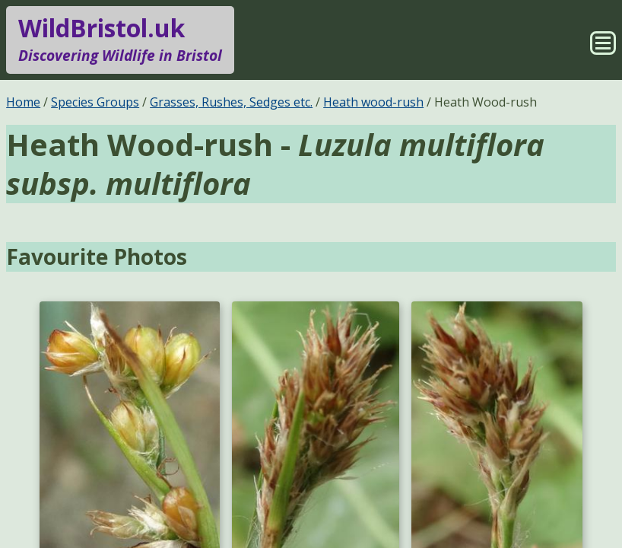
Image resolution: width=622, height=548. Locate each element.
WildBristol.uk (120, 39)
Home (23, 102)
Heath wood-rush (373, 102)
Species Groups (95, 102)
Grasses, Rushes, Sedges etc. (231, 102)
